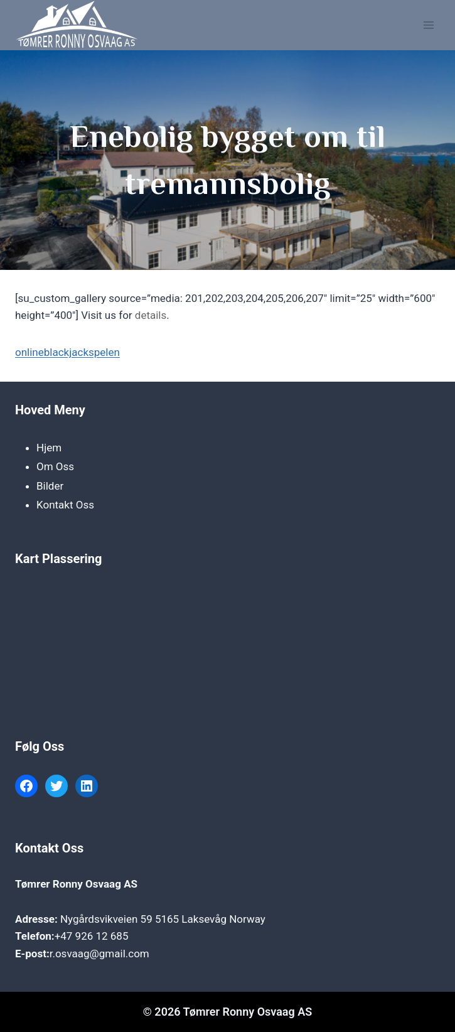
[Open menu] (428, 25)
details (150, 315)
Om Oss (55, 466)
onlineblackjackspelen (67, 352)
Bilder (49, 486)
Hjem (49, 447)
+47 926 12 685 (92, 936)
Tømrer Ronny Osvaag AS (76, 884)
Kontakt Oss (65, 504)
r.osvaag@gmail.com (99, 953)
